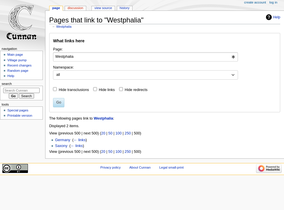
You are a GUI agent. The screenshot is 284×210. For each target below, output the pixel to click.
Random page (17, 70)
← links (79, 140)
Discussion (75, 8)
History (125, 8)
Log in (273, 2)
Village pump (17, 60)
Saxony (61, 146)
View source (103, 8)
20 (103, 133)
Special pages (17, 110)
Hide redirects (136, 90)
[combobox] (145, 57)
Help (277, 17)
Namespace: (63, 67)
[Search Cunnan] (21, 90)
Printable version (19, 115)
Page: (58, 49)
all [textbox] (58, 75)
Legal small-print (171, 167)
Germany (62, 140)
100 (118, 133)
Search (7, 83)
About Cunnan (140, 167)
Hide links (107, 90)
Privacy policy (110, 167)
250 (128, 133)
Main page (15, 54)
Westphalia (64, 26)
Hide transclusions (74, 90)
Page (56, 8)
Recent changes (19, 65)
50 (110, 133)
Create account (255, 2)
